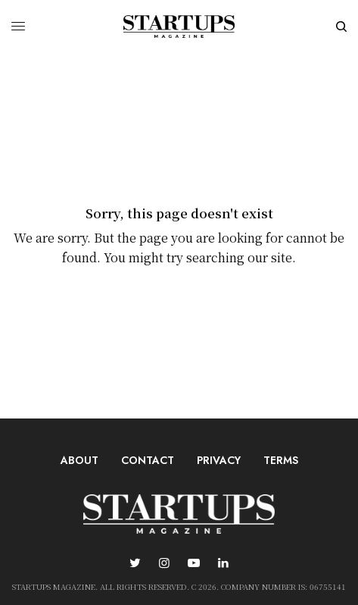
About (79, 460)
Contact (147, 460)
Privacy (219, 460)
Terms (280, 460)
